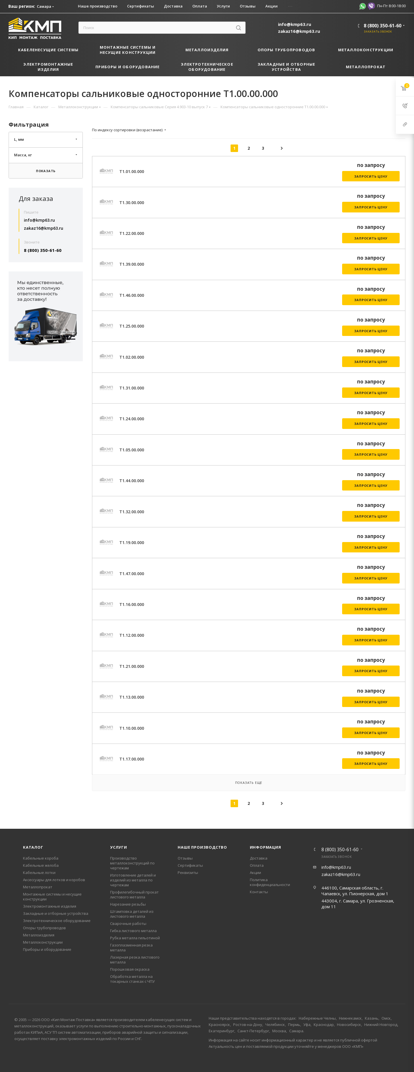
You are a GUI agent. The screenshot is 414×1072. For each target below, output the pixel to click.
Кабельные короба (40, 858)
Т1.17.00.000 (131, 759)
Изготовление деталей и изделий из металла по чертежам (133, 880)
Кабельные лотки (39, 872)
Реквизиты (188, 872)
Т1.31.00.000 (131, 388)
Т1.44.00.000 (131, 480)
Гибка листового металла (133, 930)
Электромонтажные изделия (49, 906)
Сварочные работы (128, 923)
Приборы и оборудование (47, 949)
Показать (45, 171)
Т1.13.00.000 (131, 697)
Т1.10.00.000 (131, 728)
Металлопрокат (37, 886)
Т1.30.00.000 (131, 202)
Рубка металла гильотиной (135, 937)
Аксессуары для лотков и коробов (54, 879)
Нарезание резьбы (128, 904)
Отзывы (185, 858)
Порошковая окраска (130, 969)
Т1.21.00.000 (131, 666)
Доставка (258, 858)
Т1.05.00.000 (131, 450)
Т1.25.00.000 (131, 326)
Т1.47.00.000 (131, 573)
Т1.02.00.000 (131, 357)
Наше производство (202, 847)
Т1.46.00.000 (131, 295)
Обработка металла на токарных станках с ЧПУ (132, 979)
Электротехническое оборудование (57, 920)
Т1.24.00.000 (131, 418)
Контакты (259, 891)
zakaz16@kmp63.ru (299, 31)
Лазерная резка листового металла (135, 960)
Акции (255, 872)
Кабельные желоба (41, 865)
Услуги (118, 847)
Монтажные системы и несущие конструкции (52, 897)
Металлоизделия (38, 935)
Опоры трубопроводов (44, 927)
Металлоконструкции (43, 942)
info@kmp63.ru (294, 24)
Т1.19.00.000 (131, 542)
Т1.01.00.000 (131, 171)
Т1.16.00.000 (131, 604)
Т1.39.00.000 (131, 264)
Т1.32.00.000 (131, 511)
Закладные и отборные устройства (55, 913)
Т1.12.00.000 (131, 635)
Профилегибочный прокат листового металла (134, 894)
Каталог (33, 847)
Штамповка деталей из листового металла (132, 914)
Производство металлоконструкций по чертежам (132, 863)
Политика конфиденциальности (270, 882)
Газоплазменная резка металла (131, 947)
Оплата (257, 865)
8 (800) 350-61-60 (382, 25)
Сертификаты (190, 865)
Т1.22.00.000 (131, 233)
